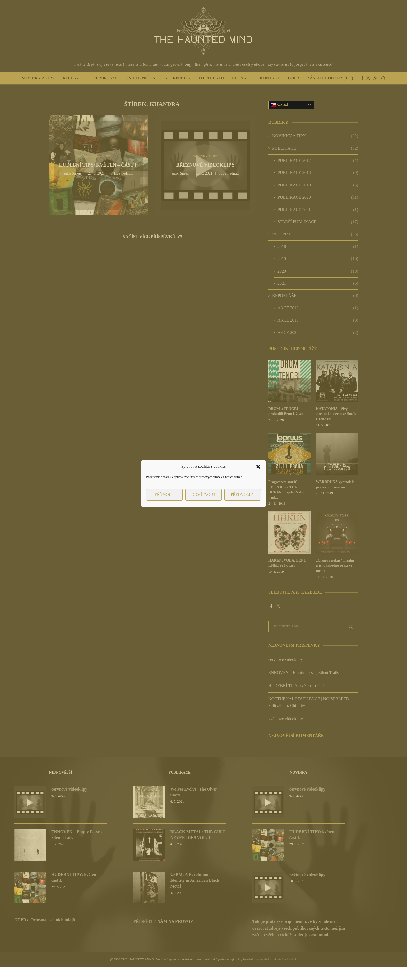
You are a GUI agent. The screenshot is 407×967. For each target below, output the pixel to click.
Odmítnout (204, 494)
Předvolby (243, 494)
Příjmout (164, 494)
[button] (258, 466)
